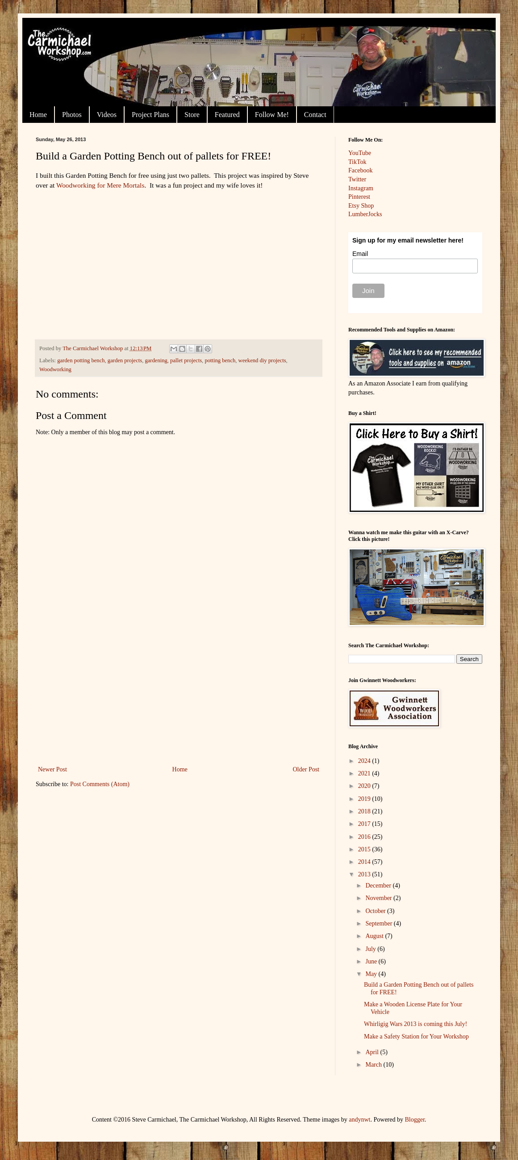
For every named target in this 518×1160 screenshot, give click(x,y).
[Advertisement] (179, 697)
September (379, 923)
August (375, 936)
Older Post (306, 769)
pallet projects (186, 360)
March (374, 1064)
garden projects (125, 360)
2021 (365, 773)
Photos (72, 114)
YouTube (359, 153)
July (371, 949)
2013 (365, 874)
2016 (365, 836)
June (371, 961)
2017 (365, 824)
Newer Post (52, 769)
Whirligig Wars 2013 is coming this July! (415, 1024)
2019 (365, 799)
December (379, 885)
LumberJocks (365, 214)
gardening (156, 360)
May (371, 974)
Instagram (360, 188)
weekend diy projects (262, 360)
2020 (365, 786)
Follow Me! (272, 114)
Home (38, 114)
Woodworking (55, 369)
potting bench (220, 360)
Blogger (415, 1119)
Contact (315, 114)
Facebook (360, 170)
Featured (227, 114)
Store (192, 114)
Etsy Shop (361, 205)
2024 (365, 761)
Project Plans (150, 114)
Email (360, 253)
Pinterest (359, 196)
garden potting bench (80, 360)
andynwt (359, 1119)
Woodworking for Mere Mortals (100, 185)
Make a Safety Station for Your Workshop (416, 1036)
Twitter (357, 179)
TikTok (357, 162)
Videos (107, 114)
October (376, 911)
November (379, 898)
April (372, 1052)
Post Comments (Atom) (100, 784)
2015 (365, 849)
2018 (365, 811)
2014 (365, 861)
